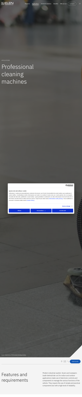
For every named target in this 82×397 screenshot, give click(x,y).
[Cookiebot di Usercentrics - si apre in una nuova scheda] (66, 185)
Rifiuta (19, 210)
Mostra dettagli (66, 206)
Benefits (55, 3)
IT (80, 3)
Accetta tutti (62, 210)
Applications (8, 355)
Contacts (72, 4)
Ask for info (75, 361)
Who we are (63, 3)
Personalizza (41, 210)
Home (2, 355)
